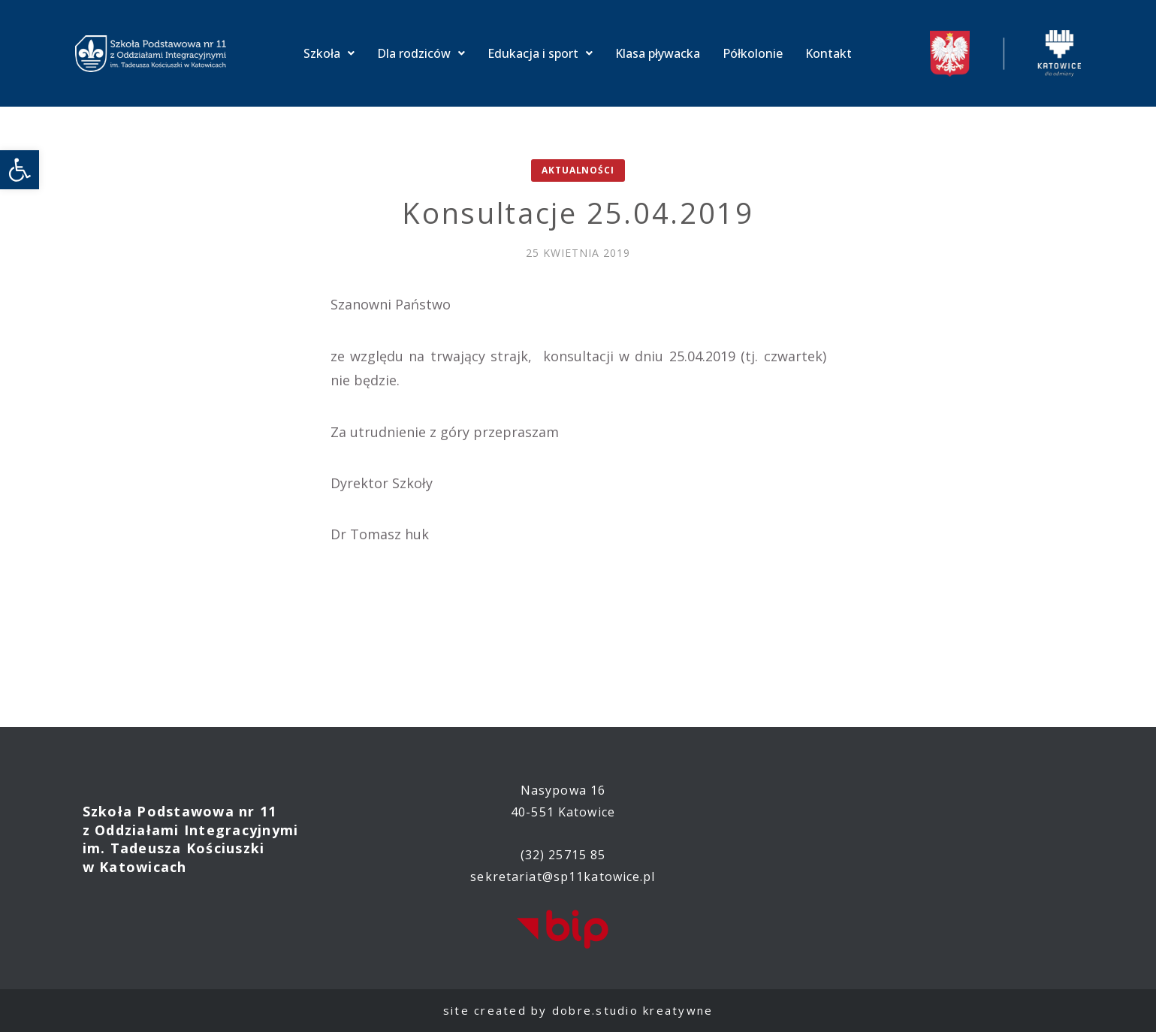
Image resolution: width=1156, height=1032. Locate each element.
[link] (19, 169)
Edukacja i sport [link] (540, 53)
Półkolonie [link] (753, 53)
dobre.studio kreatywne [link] (633, 1010)
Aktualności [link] (578, 170)
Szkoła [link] (329, 53)
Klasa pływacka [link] (657, 53)
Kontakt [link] (828, 53)
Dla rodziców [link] (421, 53)
